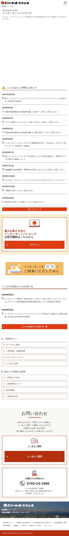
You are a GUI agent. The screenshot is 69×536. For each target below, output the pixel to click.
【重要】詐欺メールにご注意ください (19, 190)
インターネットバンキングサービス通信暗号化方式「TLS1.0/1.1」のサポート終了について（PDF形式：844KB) (35, 144)
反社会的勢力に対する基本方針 (42, 522)
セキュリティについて (14, 357)
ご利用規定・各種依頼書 (15, 351)
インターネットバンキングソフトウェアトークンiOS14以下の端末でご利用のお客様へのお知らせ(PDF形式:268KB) (35, 315)
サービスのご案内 (13, 345)
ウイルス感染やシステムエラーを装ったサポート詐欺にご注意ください (32, 122)
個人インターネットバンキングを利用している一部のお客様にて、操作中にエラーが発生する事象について (35, 157)
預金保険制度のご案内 (60, 522)
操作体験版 (10, 390)
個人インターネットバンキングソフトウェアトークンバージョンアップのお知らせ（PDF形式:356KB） (35, 99)
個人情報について (8, 522)
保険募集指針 (7, 525)
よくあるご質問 (12, 363)
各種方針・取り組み (35, 525)
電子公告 (24, 525)
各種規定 (16, 525)
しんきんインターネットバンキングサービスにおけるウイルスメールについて (35, 180)
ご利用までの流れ (13, 377)
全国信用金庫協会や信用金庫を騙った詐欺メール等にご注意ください (31, 112)
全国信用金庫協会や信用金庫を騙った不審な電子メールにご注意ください (33, 132)
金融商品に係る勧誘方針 (23, 522)
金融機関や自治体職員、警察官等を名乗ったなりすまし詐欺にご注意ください (35, 170)
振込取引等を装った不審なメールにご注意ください (24, 202)
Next (66, 268)
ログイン (34, 244)
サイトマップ (48, 525)
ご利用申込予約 (12, 396)
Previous (3, 268)
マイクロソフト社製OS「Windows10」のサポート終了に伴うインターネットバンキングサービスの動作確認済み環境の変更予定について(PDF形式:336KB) (35, 300)
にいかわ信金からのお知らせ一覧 (34, 327)
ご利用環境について (13, 384)
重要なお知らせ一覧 (34, 209)
